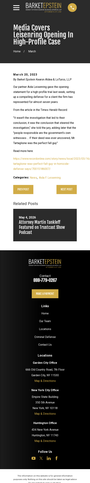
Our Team (45, 321)
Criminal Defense (45, 337)
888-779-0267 (45, 280)
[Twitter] (41, 458)
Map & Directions (45, 381)
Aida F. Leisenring (50, 177)
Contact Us (45, 344)
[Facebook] (56, 458)
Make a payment (45, 293)
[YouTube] (33, 458)
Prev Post (23, 189)
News (33, 177)
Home (45, 313)
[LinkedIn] (49, 458)
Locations (45, 329)
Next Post (67, 189)
